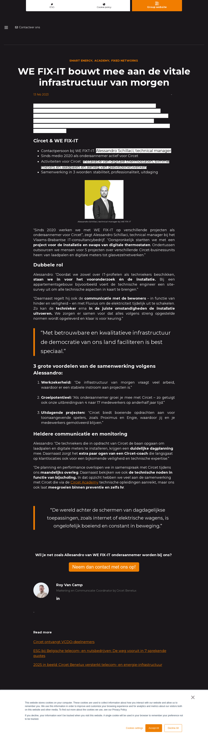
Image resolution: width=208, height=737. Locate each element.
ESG (52, 6)
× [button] (193, 697)
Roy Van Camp (69, 571)
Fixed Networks (124, 47)
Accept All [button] (154, 728)
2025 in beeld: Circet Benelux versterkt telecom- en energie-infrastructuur (97, 651)
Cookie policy (104, 6)
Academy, (102, 47)
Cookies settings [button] (134, 728)
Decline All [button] (173, 728)
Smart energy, (81, 47)
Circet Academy (84, 469)
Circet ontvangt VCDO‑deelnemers (64, 628)
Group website (157, 5)
